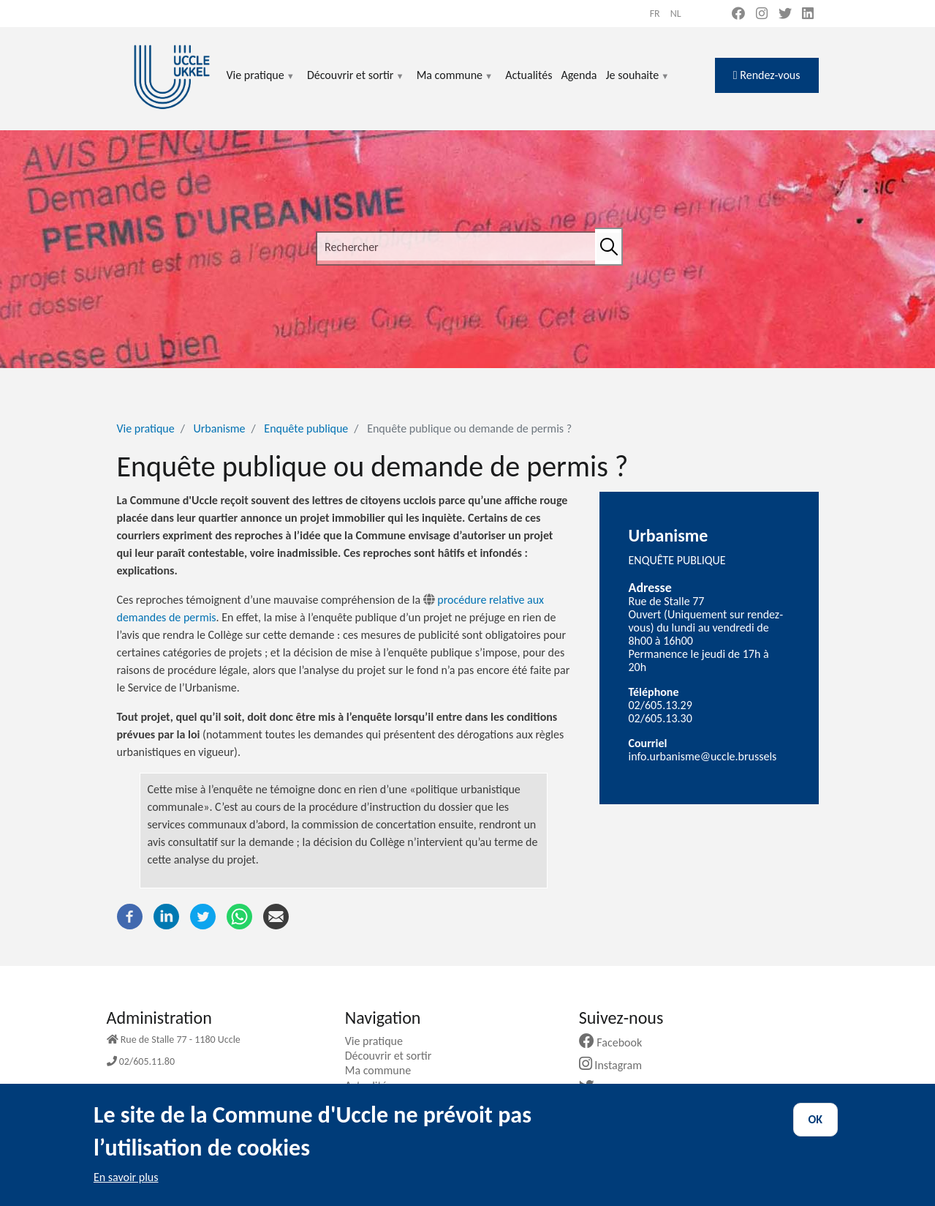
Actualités (528, 75)
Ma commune (455, 84)
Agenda (579, 75)
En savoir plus (126, 1190)
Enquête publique (306, 428)
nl (675, 13)
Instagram (616, 1065)
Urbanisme (220, 428)
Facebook (616, 1042)
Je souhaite (638, 84)
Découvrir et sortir (356, 84)
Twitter (610, 1088)
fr (655, 13)
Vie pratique (261, 84)
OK (816, 1132)
